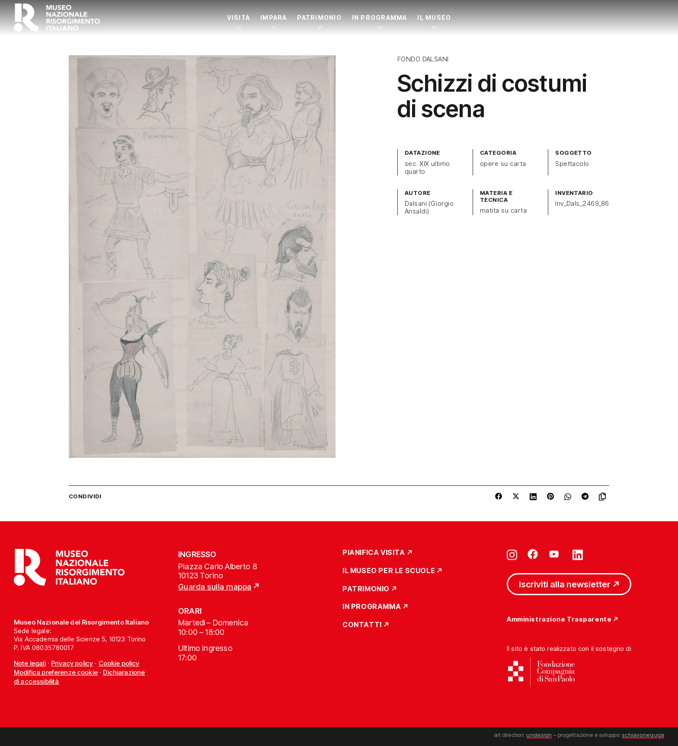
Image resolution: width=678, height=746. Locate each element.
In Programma (379, 17)
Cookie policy (119, 663)
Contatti (362, 625)
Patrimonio (319, 17)
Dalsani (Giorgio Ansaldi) (429, 207)
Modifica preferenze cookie (56, 672)
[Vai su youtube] (555, 554)
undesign (539, 734)
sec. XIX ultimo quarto (427, 167)
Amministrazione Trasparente (559, 619)
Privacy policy (72, 663)
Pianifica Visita (373, 553)
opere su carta (503, 164)
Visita (238, 17)
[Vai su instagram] (512, 554)
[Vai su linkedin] (577, 554)
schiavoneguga (643, 734)
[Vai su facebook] (533, 554)
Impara (273, 17)
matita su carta (503, 210)
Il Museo (434, 17)
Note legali (30, 663)
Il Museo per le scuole (388, 571)
